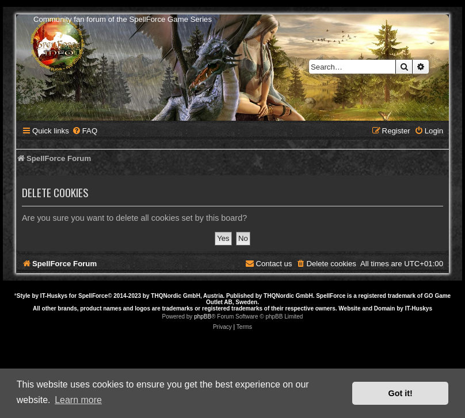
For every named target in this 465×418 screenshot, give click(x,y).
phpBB (202, 316)
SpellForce (93, 296)
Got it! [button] (400, 393)
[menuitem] (84, 130)
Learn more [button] (78, 400)
